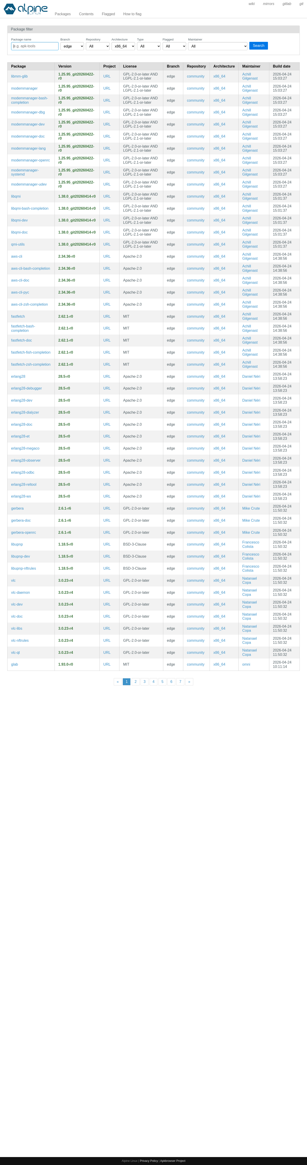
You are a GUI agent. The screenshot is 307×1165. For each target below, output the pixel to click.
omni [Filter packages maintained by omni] (246, 664)
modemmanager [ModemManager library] (24, 88)
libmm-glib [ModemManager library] (19, 76)
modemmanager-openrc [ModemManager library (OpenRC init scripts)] (30, 160)
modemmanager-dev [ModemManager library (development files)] (28, 124)
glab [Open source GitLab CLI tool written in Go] (14, 664)
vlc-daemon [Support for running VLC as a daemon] (20, 592)
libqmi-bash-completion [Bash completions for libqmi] (30, 208)
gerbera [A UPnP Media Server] (17, 508)
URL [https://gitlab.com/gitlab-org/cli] (107, 664)
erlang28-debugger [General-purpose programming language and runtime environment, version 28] (26, 388)
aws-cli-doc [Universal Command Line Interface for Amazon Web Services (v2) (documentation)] (20, 280)
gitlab (286, 4)
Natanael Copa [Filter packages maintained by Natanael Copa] (249, 580)
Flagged (108, 14)
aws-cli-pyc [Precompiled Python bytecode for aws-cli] (20, 292)
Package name (21, 39)
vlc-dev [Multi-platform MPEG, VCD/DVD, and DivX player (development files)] (17, 604)
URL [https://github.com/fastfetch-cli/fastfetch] (107, 316)
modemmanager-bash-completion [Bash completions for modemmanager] (29, 100)
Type (140, 39)
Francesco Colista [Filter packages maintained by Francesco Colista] (250, 544)
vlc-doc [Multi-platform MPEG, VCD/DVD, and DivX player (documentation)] (17, 616)
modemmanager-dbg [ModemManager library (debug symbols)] (28, 112)
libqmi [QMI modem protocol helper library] (16, 196)
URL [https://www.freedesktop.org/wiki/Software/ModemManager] (107, 76)
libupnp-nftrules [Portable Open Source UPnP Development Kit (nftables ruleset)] (23, 568)
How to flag (132, 14)
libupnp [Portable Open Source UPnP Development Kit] (17, 544)
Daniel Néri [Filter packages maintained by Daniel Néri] (251, 376)
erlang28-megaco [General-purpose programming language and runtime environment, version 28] (25, 448)
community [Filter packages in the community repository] (195, 76)
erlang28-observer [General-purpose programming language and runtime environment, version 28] (26, 460)
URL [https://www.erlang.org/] (107, 376)
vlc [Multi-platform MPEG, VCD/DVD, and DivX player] (13, 580)
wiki (252, 4)
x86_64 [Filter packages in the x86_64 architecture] (219, 76)
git (301, 4)
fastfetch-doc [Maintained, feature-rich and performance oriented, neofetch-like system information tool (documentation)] (21, 340)
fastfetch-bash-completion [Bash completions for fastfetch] (23, 328)
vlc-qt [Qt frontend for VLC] (15, 652)
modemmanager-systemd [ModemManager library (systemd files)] (25, 172)
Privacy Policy (149, 1160)
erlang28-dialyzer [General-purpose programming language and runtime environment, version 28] (25, 412)
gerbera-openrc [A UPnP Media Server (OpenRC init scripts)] (23, 532)
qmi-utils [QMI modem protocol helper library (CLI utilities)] (18, 244)
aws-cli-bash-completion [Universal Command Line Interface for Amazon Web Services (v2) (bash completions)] (30, 268)
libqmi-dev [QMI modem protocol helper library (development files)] (19, 220)
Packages (63, 14)
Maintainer (195, 39)
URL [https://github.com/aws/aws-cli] (107, 256)
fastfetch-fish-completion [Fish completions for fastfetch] (30, 352)
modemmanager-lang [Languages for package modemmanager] (28, 148)
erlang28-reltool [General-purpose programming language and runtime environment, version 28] (23, 484)
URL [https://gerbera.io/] (107, 508)
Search (259, 46)
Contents (86, 14)
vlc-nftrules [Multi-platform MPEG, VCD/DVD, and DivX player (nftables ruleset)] (20, 640)
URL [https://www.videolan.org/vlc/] (107, 580)
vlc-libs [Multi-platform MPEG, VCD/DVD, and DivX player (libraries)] (16, 628)
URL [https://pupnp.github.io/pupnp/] (107, 544)
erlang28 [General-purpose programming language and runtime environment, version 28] (18, 376)
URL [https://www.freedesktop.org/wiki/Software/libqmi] (107, 196)
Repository (93, 39)
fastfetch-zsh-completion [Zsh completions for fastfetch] (30, 364)
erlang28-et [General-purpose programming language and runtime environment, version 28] (20, 436)
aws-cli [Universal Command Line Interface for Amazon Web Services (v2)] (16, 256)
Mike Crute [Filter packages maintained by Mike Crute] (251, 508)
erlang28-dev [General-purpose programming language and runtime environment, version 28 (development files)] (21, 400)
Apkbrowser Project (172, 1160)
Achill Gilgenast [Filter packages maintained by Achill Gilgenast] (250, 76)
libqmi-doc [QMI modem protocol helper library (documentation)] (19, 232)
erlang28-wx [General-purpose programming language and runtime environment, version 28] (21, 496)
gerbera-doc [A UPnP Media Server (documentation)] (21, 520)
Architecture (119, 39)
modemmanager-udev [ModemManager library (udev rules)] (29, 184)
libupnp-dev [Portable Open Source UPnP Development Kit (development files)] (20, 556)
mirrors (268, 4)
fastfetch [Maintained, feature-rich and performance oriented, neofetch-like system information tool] (18, 316)
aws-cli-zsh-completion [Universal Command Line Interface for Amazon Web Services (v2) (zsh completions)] (29, 304)
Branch (65, 39)
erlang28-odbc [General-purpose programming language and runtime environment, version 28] (22, 472)
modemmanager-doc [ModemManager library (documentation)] (28, 136)
